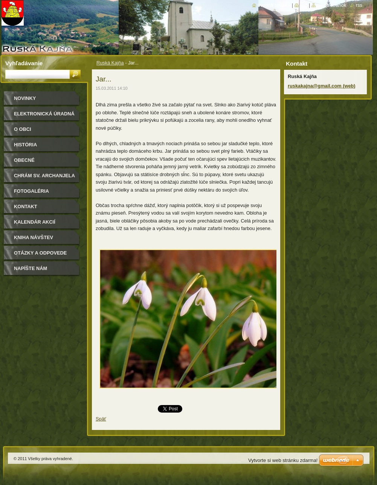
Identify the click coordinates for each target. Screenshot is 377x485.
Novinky (25, 98)
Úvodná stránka (274, 5)
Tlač (304, 5)
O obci (22, 129)
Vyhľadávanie (24, 63)
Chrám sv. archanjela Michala (44, 178)
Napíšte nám (30, 268)
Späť (101, 419)
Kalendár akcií (34, 222)
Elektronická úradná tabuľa (44, 116)
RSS (359, 5)
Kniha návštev (33, 237)
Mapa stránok (331, 5)
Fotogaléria (31, 191)
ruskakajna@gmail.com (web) (322, 86)
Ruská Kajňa (110, 63)
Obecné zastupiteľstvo (35, 162)
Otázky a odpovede (40, 253)
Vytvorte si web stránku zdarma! (282, 460)
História (25, 144)
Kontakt (25, 206)
